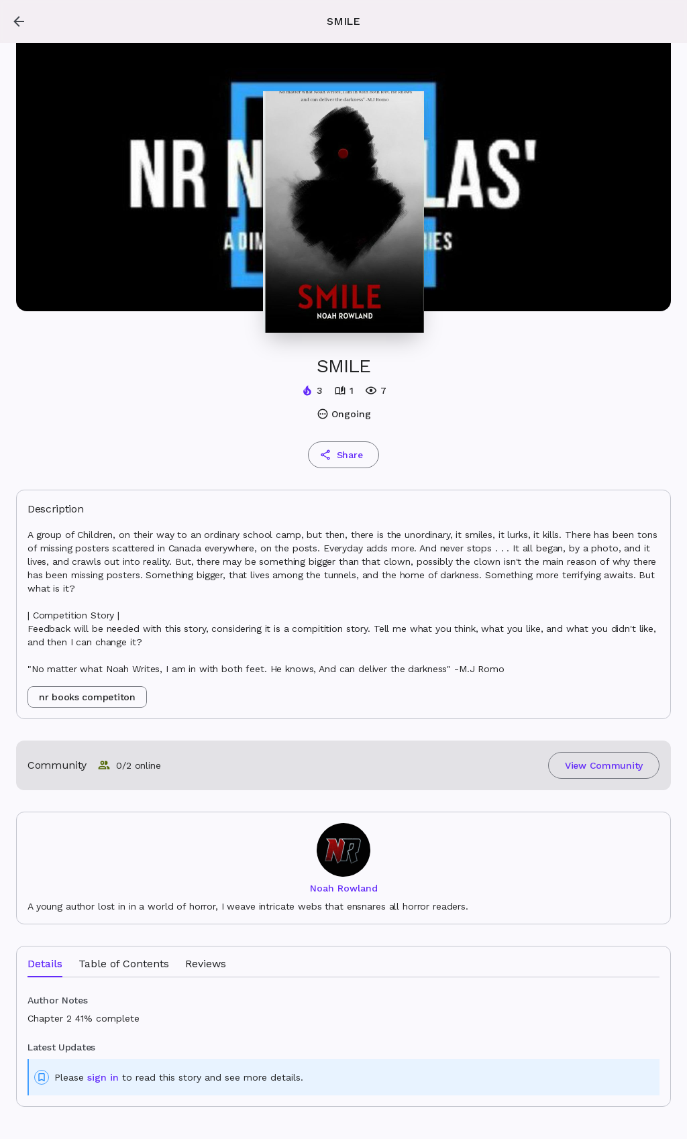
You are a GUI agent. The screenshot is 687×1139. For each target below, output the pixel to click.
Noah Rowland (344, 888)
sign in (103, 1077)
